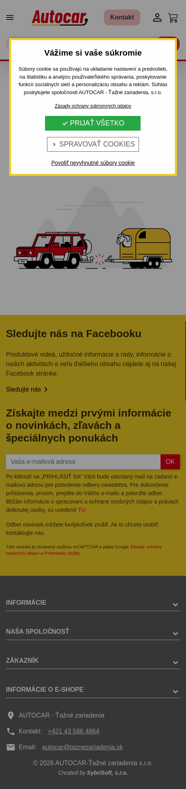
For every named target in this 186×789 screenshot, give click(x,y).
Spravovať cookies (93, 144)
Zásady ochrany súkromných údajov (93, 106)
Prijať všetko (93, 123)
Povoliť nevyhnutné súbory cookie (93, 163)
